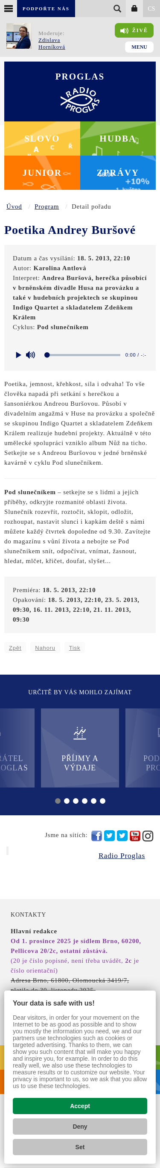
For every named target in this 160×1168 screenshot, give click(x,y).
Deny (80, 1126)
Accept (80, 1106)
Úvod (14, 206)
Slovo (42, 138)
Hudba (117, 138)
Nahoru (45, 648)
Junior (42, 173)
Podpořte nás (46, 8)
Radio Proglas (122, 855)
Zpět (15, 648)
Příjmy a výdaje (79, 749)
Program (47, 206)
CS (151, 9)
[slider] (84, 355)
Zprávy (118, 173)
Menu (139, 47)
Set (80, 1147)
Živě (134, 31)
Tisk (75, 648)
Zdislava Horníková (51, 43)
